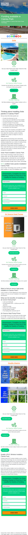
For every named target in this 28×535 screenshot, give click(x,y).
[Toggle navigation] (24, 3)
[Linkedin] (14, 36)
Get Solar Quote (14, 73)
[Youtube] (18, 36)
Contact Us (14, 90)
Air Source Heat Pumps (14, 83)
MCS (2, 164)
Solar (14, 66)
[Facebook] (8, 36)
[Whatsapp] (12, 36)
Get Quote (14, 107)
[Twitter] (10, 36)
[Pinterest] (16, 36)
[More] (20, 36)
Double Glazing (14, 100)
